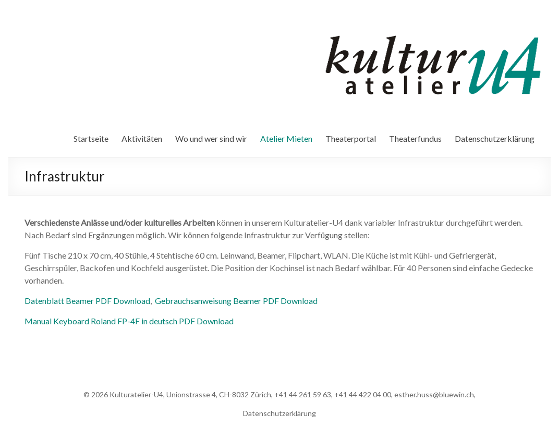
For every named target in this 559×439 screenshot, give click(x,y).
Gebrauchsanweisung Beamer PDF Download (236, 301)
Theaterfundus (415, 138)
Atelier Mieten (286, 138)
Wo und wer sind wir (211, 138)
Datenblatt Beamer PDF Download (87, 301)
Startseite (91, 138)
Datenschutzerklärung (494, 138)
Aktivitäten (141, 138)
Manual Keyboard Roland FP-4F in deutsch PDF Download (129, 321)
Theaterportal (350, 138)
